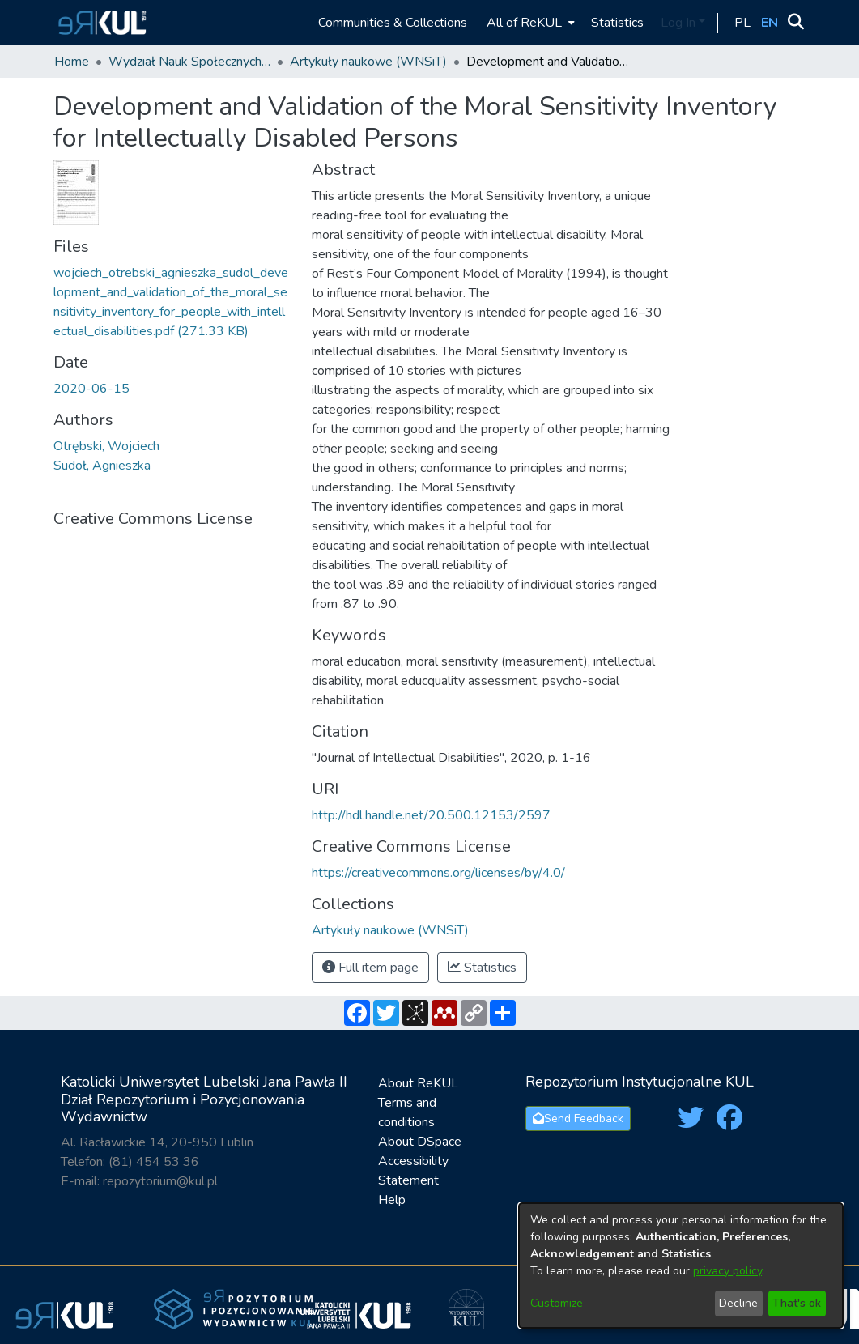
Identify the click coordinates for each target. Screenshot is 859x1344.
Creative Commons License (153, 519)
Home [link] (71, 61)
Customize (556, 1303)
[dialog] (681, 1265)
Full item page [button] (370, 967)
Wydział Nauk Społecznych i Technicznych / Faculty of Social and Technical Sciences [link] (189, 61)
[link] (390, 930)
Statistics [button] (482, 967)
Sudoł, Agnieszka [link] (102, 465)
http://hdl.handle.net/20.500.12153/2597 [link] (431, 815)
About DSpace (419, 1141)
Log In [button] (680, 23)
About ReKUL (418, 1083)
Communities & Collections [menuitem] (392, 23)
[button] (100, 22)
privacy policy (727, 1270)
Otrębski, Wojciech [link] (106, 446)
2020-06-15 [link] (91, 389)
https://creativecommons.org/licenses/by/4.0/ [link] (438, 873)
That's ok (796, 1303)
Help (392, 1200)
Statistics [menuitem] (617, 23)
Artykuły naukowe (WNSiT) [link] (368, 61)
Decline (738, 1303)
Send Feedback (578, 1118)
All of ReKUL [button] (524, 23)
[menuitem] (529, 22)
